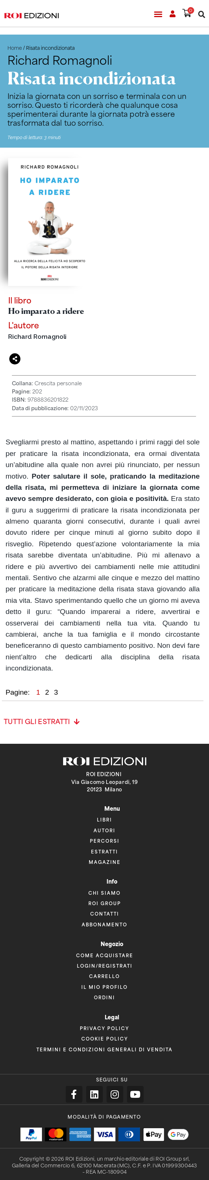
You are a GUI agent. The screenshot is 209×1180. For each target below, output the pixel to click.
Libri (104, 819)
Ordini (104, 997)
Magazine (105, 861)
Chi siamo (104, 892)
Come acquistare (104, 955)
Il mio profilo (104, 986)
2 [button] (48, 692)
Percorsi (105, 840)
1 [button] (39, 692)
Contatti (104, 913)
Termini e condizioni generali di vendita (104, 1049)
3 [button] (56, 692)
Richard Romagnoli (37, 336)
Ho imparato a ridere (46, 311)
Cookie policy (104, 1038)
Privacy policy (104, 1028)
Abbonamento (104, 924)
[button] (158, 14)
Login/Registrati (105, 965)
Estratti (104, 851)
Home (14, 48)
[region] (103, 555)
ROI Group (104, 903)
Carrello (104, 976)
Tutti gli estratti (37, 721)
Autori (104, 830)
